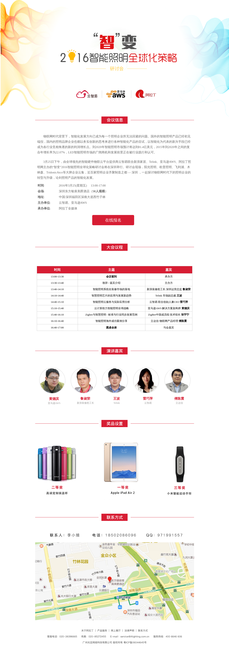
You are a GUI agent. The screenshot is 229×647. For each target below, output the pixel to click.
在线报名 (113, 220)
